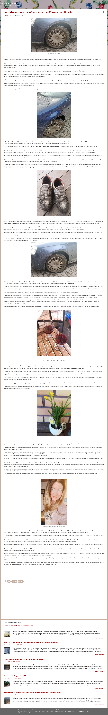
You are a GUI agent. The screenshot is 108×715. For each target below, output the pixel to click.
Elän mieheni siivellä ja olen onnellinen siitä (18, 626)
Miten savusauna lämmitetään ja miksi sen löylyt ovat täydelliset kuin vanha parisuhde (32, 692)
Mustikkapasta (11, 3)
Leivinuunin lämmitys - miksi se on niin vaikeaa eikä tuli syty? (24, 659)
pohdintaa (20, 581)
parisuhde (14, 581)
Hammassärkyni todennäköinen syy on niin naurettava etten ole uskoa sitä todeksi (31, 642)
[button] (103, 12)
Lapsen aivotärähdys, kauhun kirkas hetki (17, 676)
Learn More (82, 711)
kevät (9, 581)
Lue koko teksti (99, 638)
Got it (89, 711)
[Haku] (106, 4)
